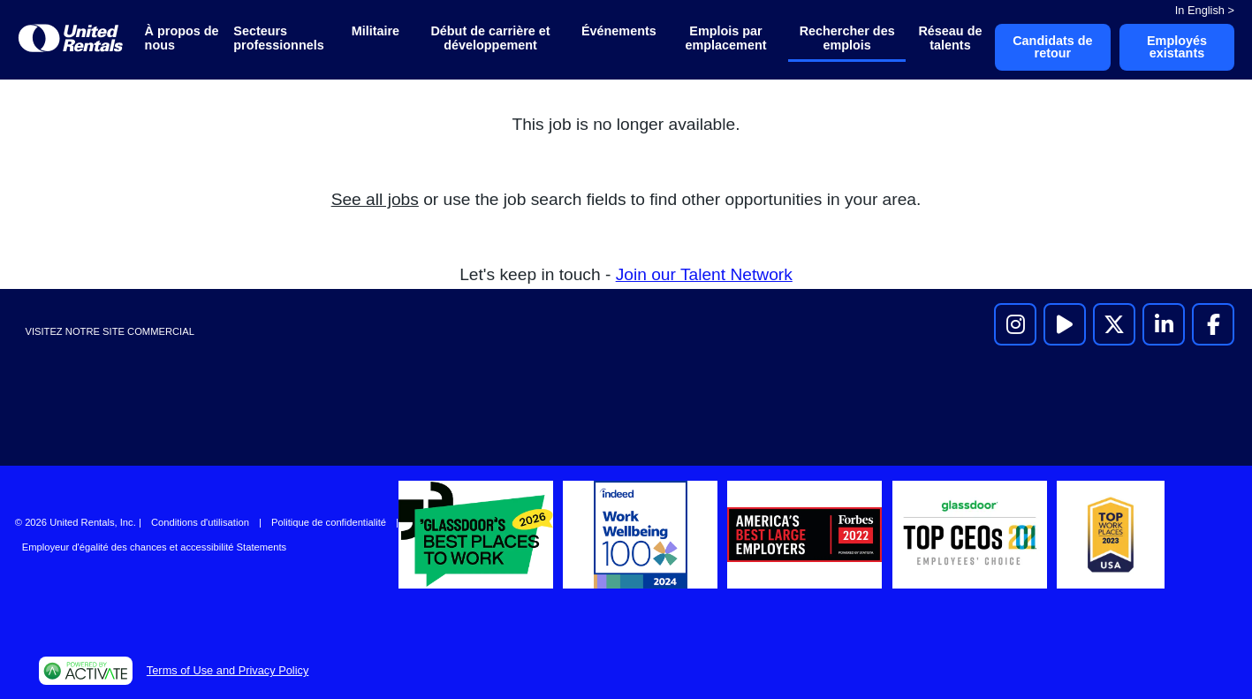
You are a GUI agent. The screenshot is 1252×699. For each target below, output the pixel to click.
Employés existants (1177, 47)
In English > (1204, 10)
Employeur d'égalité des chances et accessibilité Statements (154, 547)
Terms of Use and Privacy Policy (227, 670)
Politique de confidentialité (328, 522)
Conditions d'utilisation (200, 522)
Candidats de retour (1052, 47)
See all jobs (375, 199)
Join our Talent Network (704, 274)
